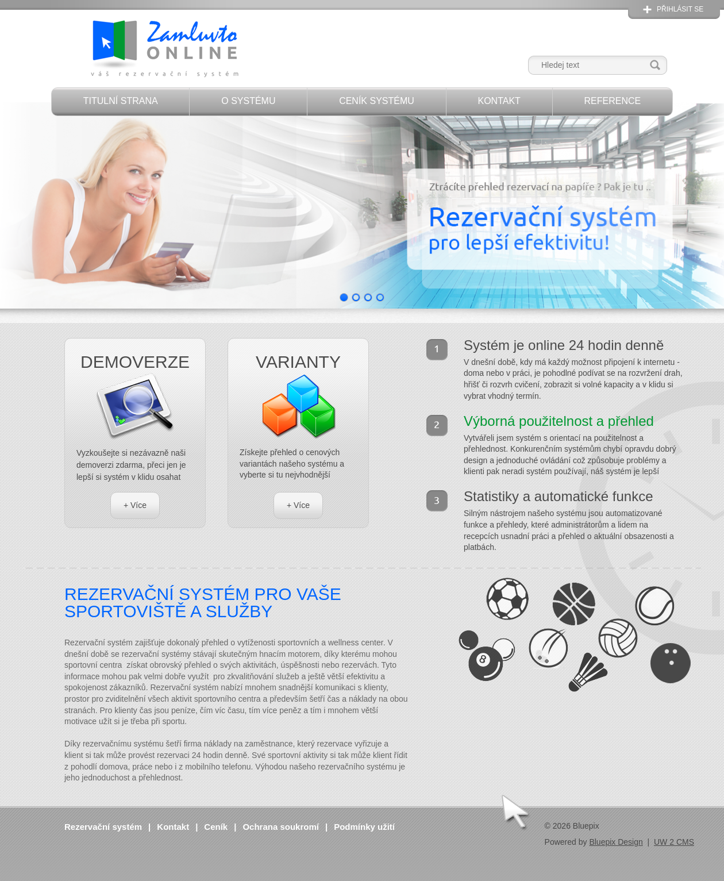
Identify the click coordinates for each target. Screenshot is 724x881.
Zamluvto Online (163, 50)
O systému (248, 101)
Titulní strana (120, 101)
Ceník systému (376, 101)
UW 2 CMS (674, 842)
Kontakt (498, 101)
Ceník (216, 827)
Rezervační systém (103, 827)
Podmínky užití (364, 827)
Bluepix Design (615, 842)
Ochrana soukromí (280, 827)
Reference (612, 101)
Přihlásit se (680, 9)
